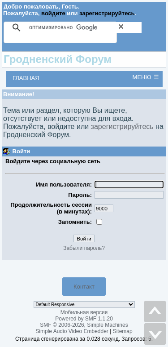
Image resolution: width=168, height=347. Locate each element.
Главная (26, 78)
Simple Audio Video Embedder (71, 331)
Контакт (84, 286)
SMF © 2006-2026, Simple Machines (84, 325)
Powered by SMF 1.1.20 (84, 319)
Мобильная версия (84, 312)
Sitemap (123, 331)
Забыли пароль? (84, 248)
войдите (53, 13)
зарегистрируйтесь (106, 13)
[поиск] (85, 27)
